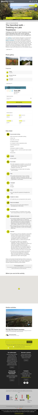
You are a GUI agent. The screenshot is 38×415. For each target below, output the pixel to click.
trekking (9, 37)
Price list (15, 93)
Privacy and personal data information (12, 372)
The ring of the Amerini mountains (15, 329)
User (32, 1)
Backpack (36, 1)
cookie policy (28, 347)
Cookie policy (21, 407)
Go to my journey (19, 18)
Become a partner (26, 352)
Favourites (34, 1)
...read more (8, 49)
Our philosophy (12, 352)
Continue (11, 367)
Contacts (26, 371)
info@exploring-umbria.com (26, 377)
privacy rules (10, 345)
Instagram (27, 383)
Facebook (25, 383)
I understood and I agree (19, 413)
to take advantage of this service (19, 346)
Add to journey (19, 102)
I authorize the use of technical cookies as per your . (19, 347)
